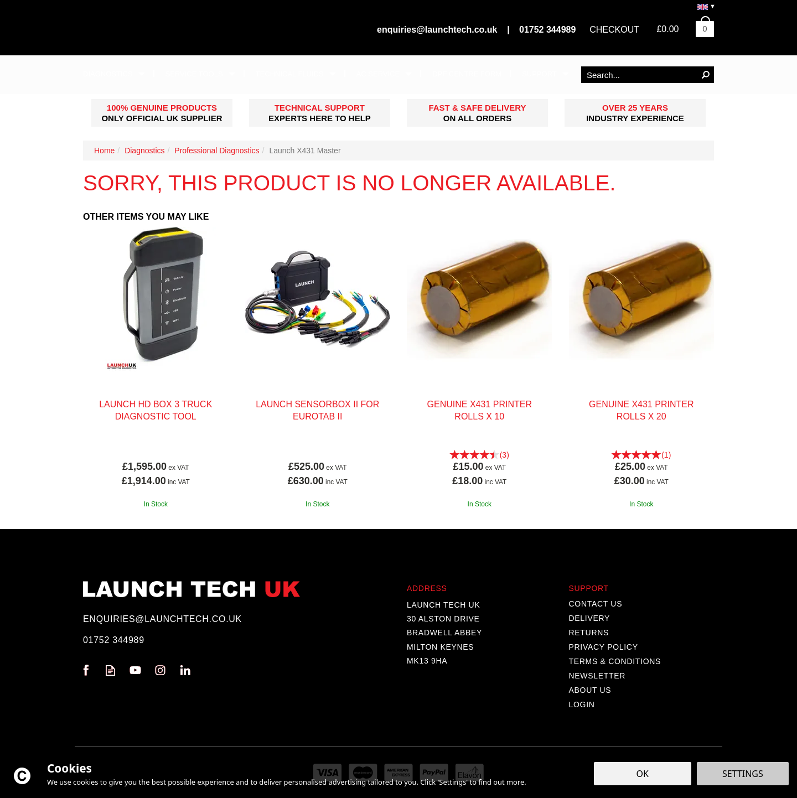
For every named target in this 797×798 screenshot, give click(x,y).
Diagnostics (108, 74)
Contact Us (596, 603)
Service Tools (194, 74)
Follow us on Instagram (160, 670)
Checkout (614, 29)
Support (539, 74)
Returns (589, 632)
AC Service (378, 74)
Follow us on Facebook (85, 670)
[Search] (639, 74)
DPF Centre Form (466, 74)
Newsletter (597, 675)
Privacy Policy (603, 646)
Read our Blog (110, 670)
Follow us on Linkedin (185, 670)
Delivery (589, 618)
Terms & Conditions (615, 661)
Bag (700, 27)
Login (582, 704)
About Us (590, 690)
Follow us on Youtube (135, 670)
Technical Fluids (290, 74)
